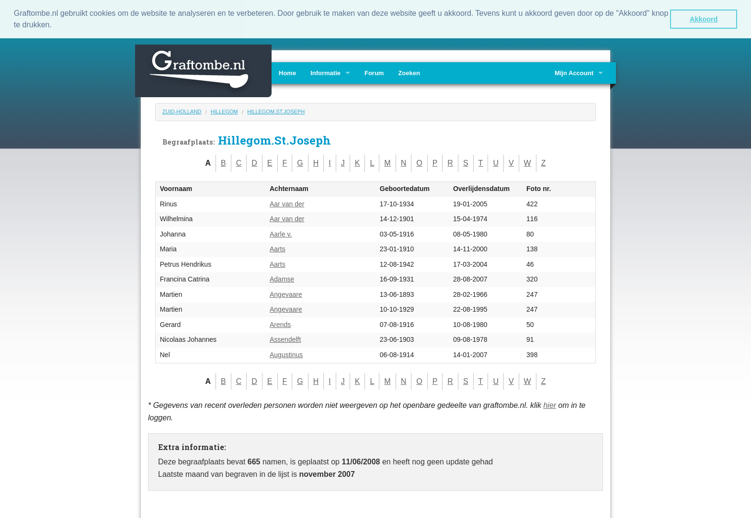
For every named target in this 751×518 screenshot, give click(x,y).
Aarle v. (281, 233)
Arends (280, 324)
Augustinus (286, 354)
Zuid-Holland (181, 111)
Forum (374, 72)
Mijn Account (574, 72)
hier (549, 405)
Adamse (282, 278)
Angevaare (286, 294)
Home (287, 72)
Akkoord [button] (703, 19)
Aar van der (287, 203)
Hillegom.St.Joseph (276, 111)
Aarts (277, 248)
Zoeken (409, 72)
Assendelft (285, 339)
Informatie (325, 72)
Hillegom (224, 111)
